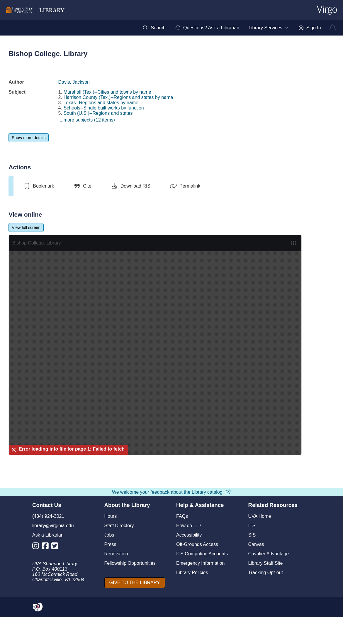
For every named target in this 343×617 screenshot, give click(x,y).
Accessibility (189, 534)
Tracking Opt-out (265, 572)
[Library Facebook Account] (47, 546)
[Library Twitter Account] (56, 546)
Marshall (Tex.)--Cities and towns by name (107, 92)
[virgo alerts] (333, 28)
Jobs (109, 534)
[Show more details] (29, 137)
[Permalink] (185, 186)
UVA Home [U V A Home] (259, 516)
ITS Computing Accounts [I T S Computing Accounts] (202, 553)
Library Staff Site (265, 563)
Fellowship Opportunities (130, 563)
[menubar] (231, 28)
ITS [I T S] (252, 525)
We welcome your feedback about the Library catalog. (171, 492)
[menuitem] (154, 28)
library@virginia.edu (53, 525)
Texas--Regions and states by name (101, 102)
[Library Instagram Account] (37, 546)
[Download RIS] (130, 186)
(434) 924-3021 (48, 516)
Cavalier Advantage (268, 553)
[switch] (38, 186)
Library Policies (192, 572)
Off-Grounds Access (197, 544)
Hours (110, 516)
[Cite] (82, 186)
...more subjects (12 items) (87, 119)
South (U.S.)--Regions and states (98, 113)
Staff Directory (119, 525)
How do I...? (188, 525)
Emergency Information (200, 563)
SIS (252, 534)
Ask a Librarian (48, 534)
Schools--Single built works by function (104, 107)
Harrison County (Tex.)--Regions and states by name (118, 97)
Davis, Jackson (74, 82)
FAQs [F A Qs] (182, 516)
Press (110, 544)
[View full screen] (26, 227)
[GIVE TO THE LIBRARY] (134, 582)
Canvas (256, 544)
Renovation (116, 553)
